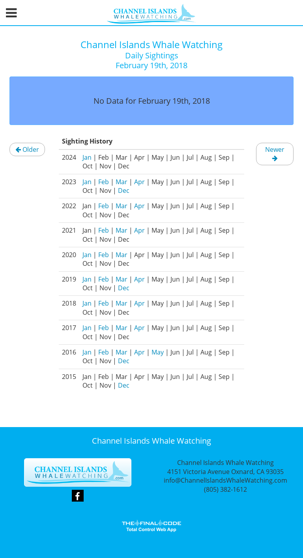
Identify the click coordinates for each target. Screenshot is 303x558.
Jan (87, 157)
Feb (103, 181)
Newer (274, 153)
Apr (139, 181)
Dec (123, 190)
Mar (121, 181)
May (158, 352)
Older (27, 149)
